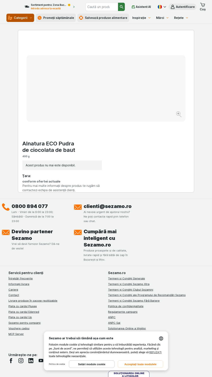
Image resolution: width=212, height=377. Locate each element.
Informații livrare (18, 208)
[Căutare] (121, 7)
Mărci (162, 17)
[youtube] (40, 285)
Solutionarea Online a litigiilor (127, 252)
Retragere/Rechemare (122, 258)
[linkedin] (30, 285)
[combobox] (106, 7)
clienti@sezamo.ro (108, 131)
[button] (182, 7)
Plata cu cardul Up (20, 241)
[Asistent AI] (141, 7)
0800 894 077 (30, 131)
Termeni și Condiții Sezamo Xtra (128, 208)
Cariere (13, 214)
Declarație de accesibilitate (125, 269)
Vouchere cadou (18, 252)
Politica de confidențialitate (125, 230)
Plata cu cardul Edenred (23, 236)
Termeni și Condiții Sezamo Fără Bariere (133, 225)
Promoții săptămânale (55, 18)
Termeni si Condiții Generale (126, 202)
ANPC (112, 241)
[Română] (161, 7)
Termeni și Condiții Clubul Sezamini (130, 214)
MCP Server (16, 258)
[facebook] (10, 285)
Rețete (181, 17)
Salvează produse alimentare (103, 18)
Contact (13, 219)
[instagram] (20, 285)
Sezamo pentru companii (24, 247)
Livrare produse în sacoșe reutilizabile (33, 225)
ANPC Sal (114, 247)
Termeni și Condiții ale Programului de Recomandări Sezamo (147, 219)
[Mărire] (91, 101)
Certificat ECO (117, 263)
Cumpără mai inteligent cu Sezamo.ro (100, 162)
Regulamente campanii (122, 236)
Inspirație (141, 17)
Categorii (20, 18)
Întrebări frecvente (20, 202)
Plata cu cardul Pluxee (22, 230)
